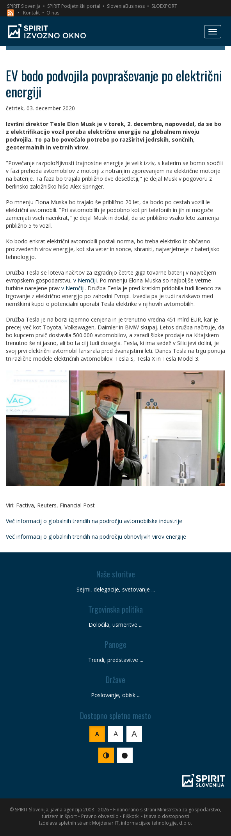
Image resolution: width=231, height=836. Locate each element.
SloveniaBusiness (126, 6)
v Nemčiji (85, 280)
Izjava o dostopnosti (166, 816)
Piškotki (131, 816)
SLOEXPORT (164, 6)
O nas (52, 12)
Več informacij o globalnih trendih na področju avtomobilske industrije (94, 521)
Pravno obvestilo (100, 816)
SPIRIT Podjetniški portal (73, 6)
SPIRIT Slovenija (24, 6)
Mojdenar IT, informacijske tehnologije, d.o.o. (142, 823)
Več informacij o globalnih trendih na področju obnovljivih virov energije (96, 536)
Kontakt (31, 12)
